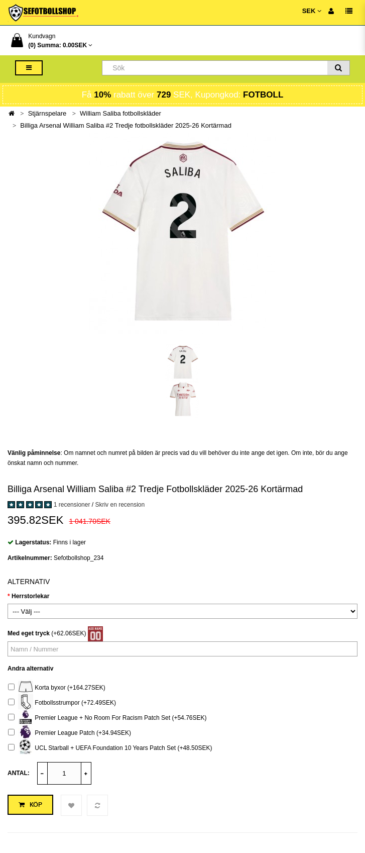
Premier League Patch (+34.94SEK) (69, 733)
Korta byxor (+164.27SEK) (56, 688)
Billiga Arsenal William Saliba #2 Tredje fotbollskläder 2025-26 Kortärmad (125, 125)
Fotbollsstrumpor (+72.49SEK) (62, 703)
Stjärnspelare (47, 113)
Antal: (19, 773)
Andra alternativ (30, 668)
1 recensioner (72, 504)
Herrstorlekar (30, 596)
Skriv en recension (120, 504)
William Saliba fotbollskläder (120, 113)
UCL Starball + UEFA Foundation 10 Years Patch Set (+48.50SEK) (110, 748)
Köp (30, 805)
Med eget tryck (29, 633)
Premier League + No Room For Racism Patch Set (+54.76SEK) (107, 718)
